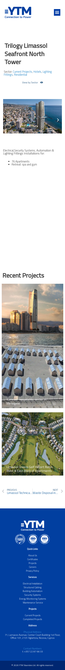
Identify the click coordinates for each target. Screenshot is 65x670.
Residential (20, 74)
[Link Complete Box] (32, 312)
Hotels (37, 71)
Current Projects (22, 71)
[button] (57, 12)
